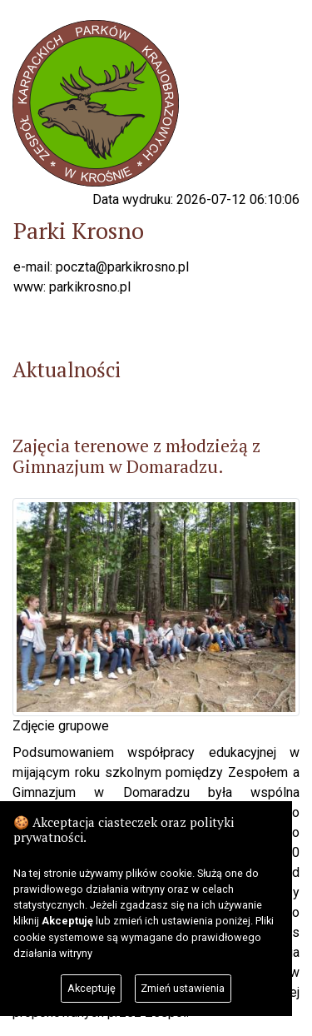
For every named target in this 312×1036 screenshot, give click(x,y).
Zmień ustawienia (183, 988)
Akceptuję (91, 988)
